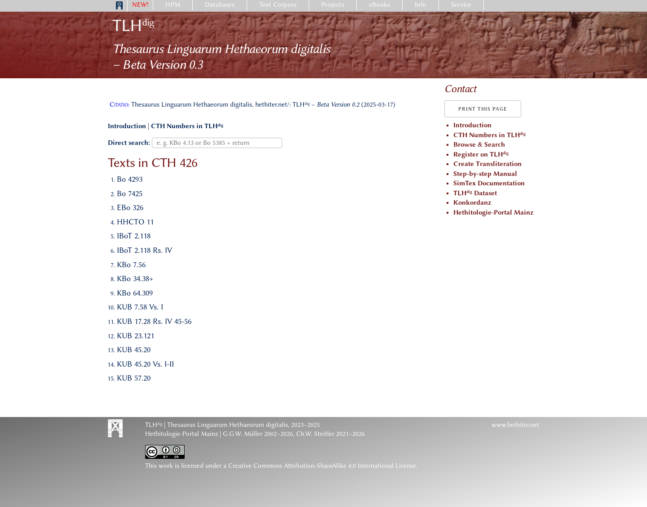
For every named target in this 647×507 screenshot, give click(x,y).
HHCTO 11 (135, 221)
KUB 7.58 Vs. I (140, 306)
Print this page (482, 109)
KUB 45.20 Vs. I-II (145, 363)
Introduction (127, 126)
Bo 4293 (129, 179)
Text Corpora (278, 5)
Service (461, 5)
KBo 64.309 (135, 292)
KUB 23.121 (135, 335)
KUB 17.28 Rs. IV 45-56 (154, 321)
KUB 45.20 (134, 349)
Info (420, 5)
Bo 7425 (129, 193)
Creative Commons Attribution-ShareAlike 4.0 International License (322, 466)
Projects (332, 5)
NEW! (140, 5)
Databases (220, 5)
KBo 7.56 (131, 264)
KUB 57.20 (134, 377)
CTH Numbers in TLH (187, 126)
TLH (133, 25)
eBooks (379, 5)
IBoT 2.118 (134, 235)
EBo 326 (130, 207)
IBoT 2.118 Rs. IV (144, 250)
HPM (172, 5)
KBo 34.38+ (135, 278)
